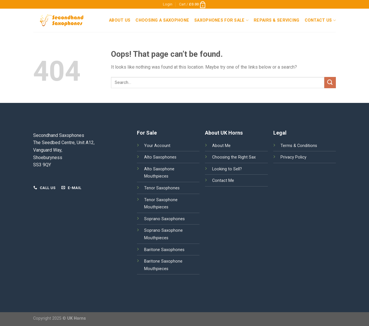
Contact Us (320, 20)
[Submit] (330, 82)
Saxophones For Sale (221, 20)
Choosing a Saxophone (162, 20)
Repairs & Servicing (276, 20)
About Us (119, 20)
